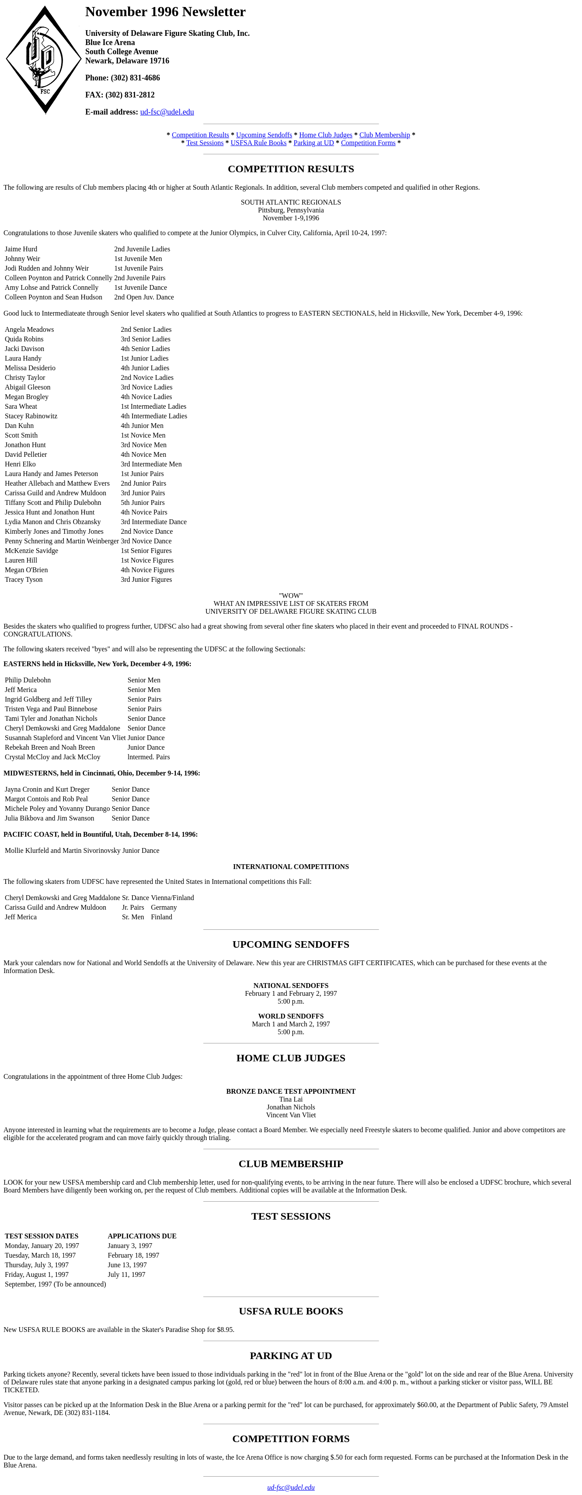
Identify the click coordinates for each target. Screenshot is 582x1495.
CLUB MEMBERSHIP (291, 1163)
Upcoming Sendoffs (264, 135)
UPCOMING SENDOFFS (291, 944)
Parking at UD (313, 142)
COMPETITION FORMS (291, 1438)
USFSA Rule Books (258, 142)
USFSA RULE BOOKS (291, 1311)
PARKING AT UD (291, 1355)
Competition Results (200, 135)
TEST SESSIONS (291, 1216)
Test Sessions (205, 142)
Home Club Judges (325, 135)
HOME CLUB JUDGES (291, 1058)
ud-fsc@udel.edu (167, 112)
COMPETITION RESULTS (291, 168)
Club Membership (384, 135)
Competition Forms (368, 142)
